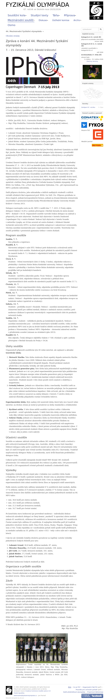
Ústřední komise (60, 20)
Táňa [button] (56, 15)
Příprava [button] (70, 15)
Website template (12, 698)
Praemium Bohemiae (95, 692)
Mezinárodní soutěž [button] (21, 20)
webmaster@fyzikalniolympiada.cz (25, 695)
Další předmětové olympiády (74, 692)
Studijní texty (39, 15)
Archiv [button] (77, 20)
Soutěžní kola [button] (17, 15)
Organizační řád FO (90, 687)
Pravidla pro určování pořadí (86, 689)
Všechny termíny (92, 61)
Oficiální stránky (13, 36)
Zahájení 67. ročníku (88, 107)
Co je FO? (77, 687)
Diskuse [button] (43, 20)
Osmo (11, 25)
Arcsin (22, 698)
